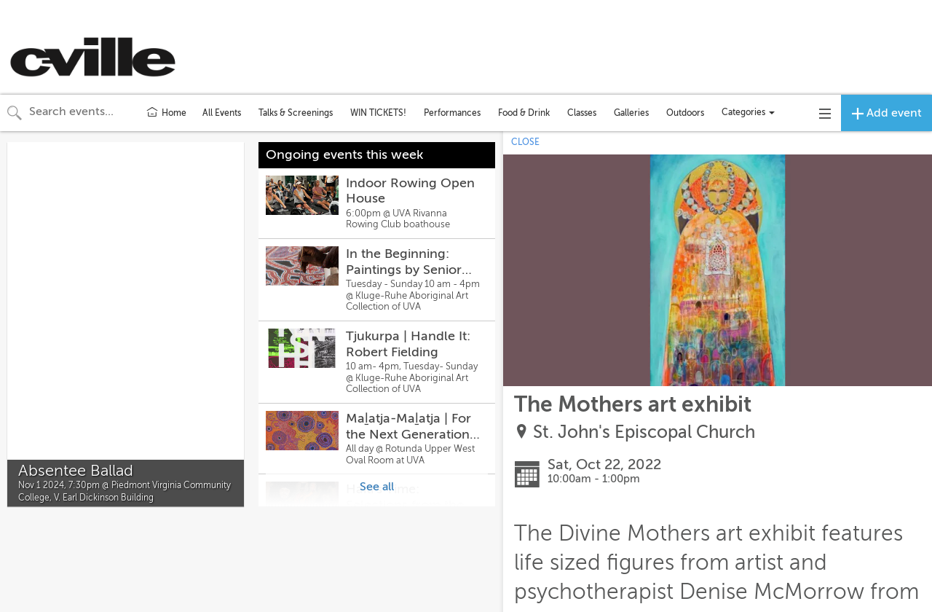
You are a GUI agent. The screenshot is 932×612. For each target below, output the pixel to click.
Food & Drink (524, 113)
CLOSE (525, 142)
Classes (581, 113)
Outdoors (685, 113)
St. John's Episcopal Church (644, 432)
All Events (221, 113)
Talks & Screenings (295, 113)
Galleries (631, 113)
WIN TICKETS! (378, 113)
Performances (452, 113)
